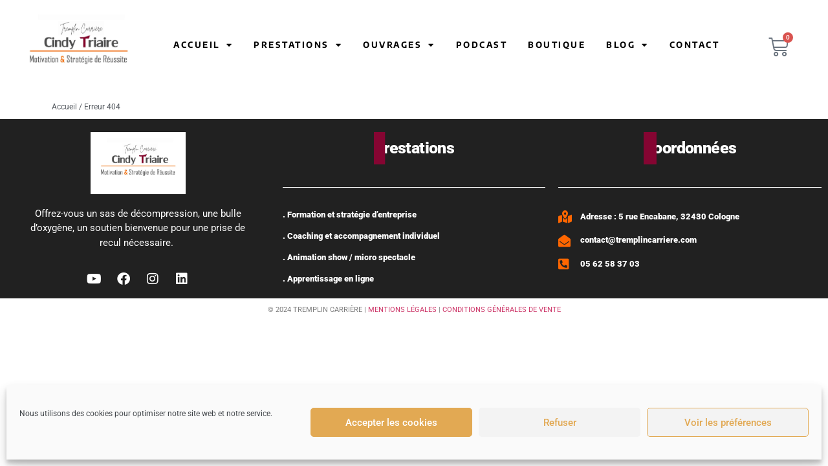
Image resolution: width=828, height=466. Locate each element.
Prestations (298, 45)
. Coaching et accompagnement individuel (361, 236)
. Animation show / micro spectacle (349, 257)
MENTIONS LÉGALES (402, 309)
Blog (627, 45)
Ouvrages (399, 45)
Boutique (556, 44)
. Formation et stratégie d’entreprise (350, 214)
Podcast (482, 44)
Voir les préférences (728, 422)
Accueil (203, 45)
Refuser (559, 422)
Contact (695, 44)
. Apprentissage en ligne (328, 278)
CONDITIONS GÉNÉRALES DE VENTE (501, 309)
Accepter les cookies (391, 422)
